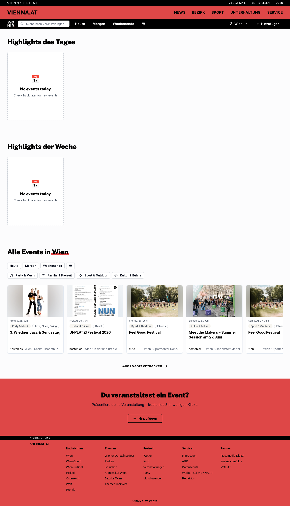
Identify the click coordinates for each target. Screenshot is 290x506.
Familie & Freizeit (57, 275)
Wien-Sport (73, 461)
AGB (185, 461)
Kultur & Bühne (127, 275)
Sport (217, 12)
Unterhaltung (245, 12)
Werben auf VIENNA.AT (197, 472)
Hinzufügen (268, 24)
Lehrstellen (260, 2)
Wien (238, 24)
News (179, 12)
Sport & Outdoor (93, 275)
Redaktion (188, 478)
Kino (146, 461)
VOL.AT (226, 467)
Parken (109, 461)
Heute (80, 24)
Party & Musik (22, 275)
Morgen (99, 24)
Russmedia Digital (232, 455)
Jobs (279, 2)
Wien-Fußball (74, 467)
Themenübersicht (116, 484)
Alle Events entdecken (145, 366)
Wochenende (123, 24)
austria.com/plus (231, 461)
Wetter (147, 455)
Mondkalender (152, 478)
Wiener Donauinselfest (119, 455)
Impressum (189, 455)
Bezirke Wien (113, 478)
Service (275, 12)
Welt (69, 484)
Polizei (70, 472)
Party (146, 472)
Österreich (73, 478)
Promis (70, 489)
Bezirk (198, 12)
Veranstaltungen (153, 467)
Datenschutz (190, 467)
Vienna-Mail (237, 2)
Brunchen (111, 467)
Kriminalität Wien (115, 472)
